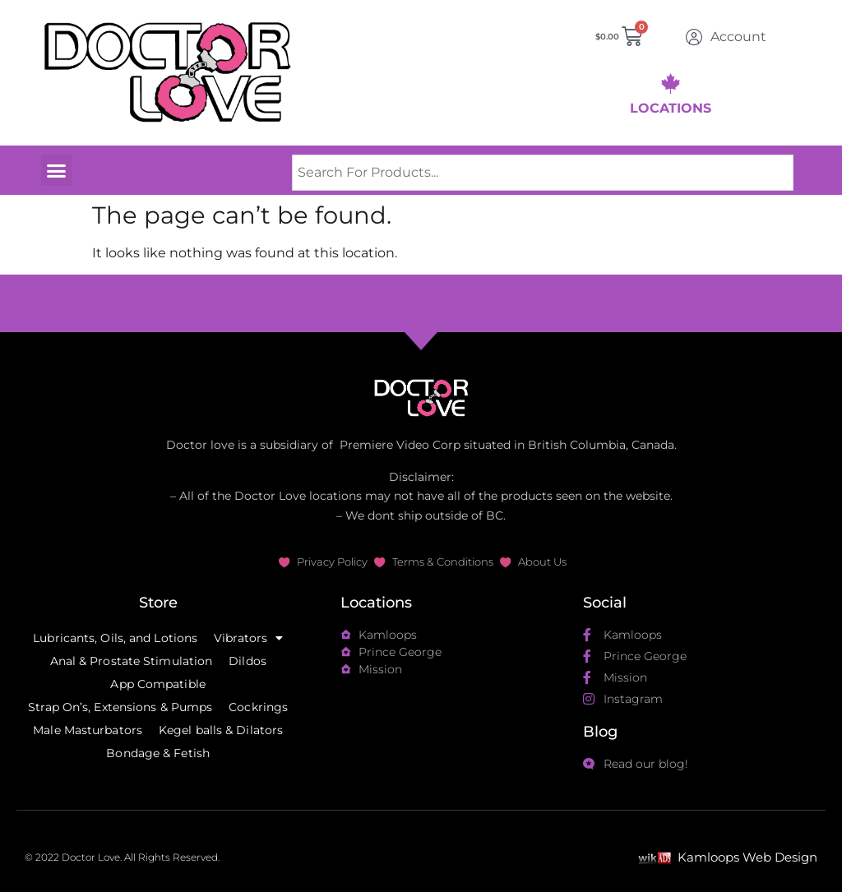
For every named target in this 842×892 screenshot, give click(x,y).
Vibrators (248, 637)
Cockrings (258, 707)
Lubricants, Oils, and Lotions (115, 638)
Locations (670, 108)
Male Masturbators (87, 730)
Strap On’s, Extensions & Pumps (120, 707)
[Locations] (670, 83)
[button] (56, 170)
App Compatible (157, 684)
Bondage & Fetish (158, 753)
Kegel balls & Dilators (221, 730)
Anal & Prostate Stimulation (131, 661)
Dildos (247, 661)
